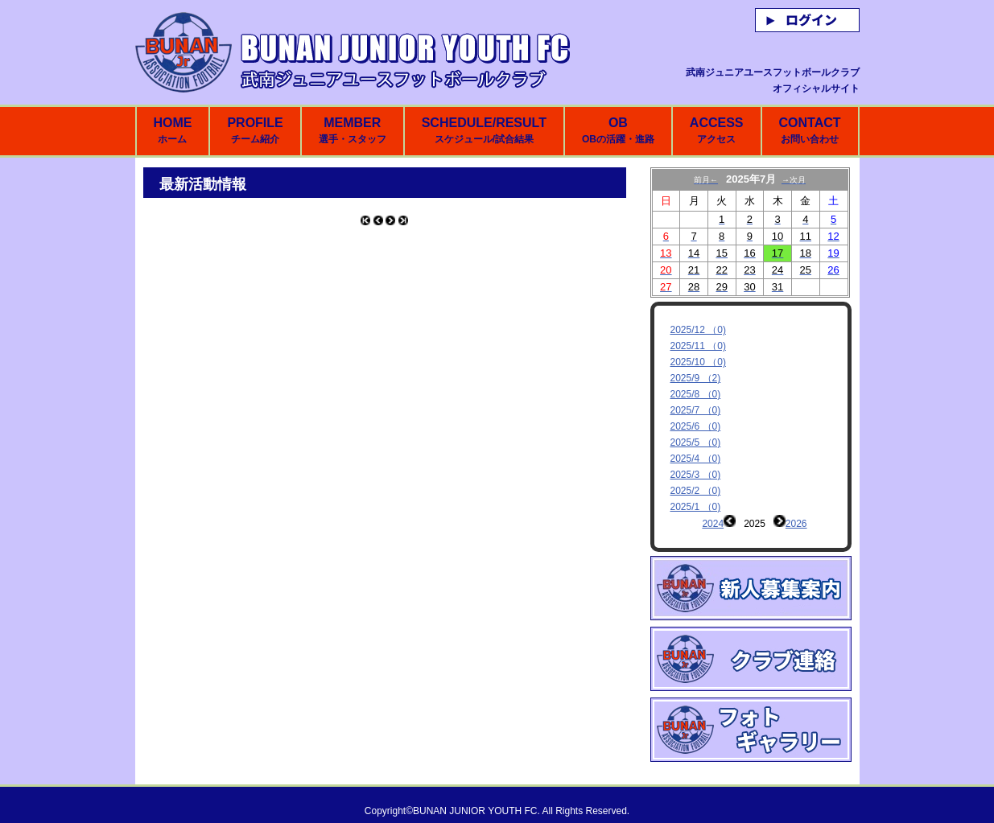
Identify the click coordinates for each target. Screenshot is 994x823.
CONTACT (809, 130)
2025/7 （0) (695, 410)
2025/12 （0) (698, 329)
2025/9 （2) (695, 378)
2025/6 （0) (695, 426)
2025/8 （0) (695, 394)
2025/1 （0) (695, 506)
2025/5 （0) (695, 442)
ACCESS (717, 130)
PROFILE (255, 130)
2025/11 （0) (698, 346)
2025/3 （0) (695, 474)
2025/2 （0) (695, 490)
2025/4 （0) (695, 458)
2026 (796, 523)
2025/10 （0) (698, 362)
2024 (713, 523)
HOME (172, 130)
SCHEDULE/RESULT (484, 130)
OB (618, 130)
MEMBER (352, 130)
